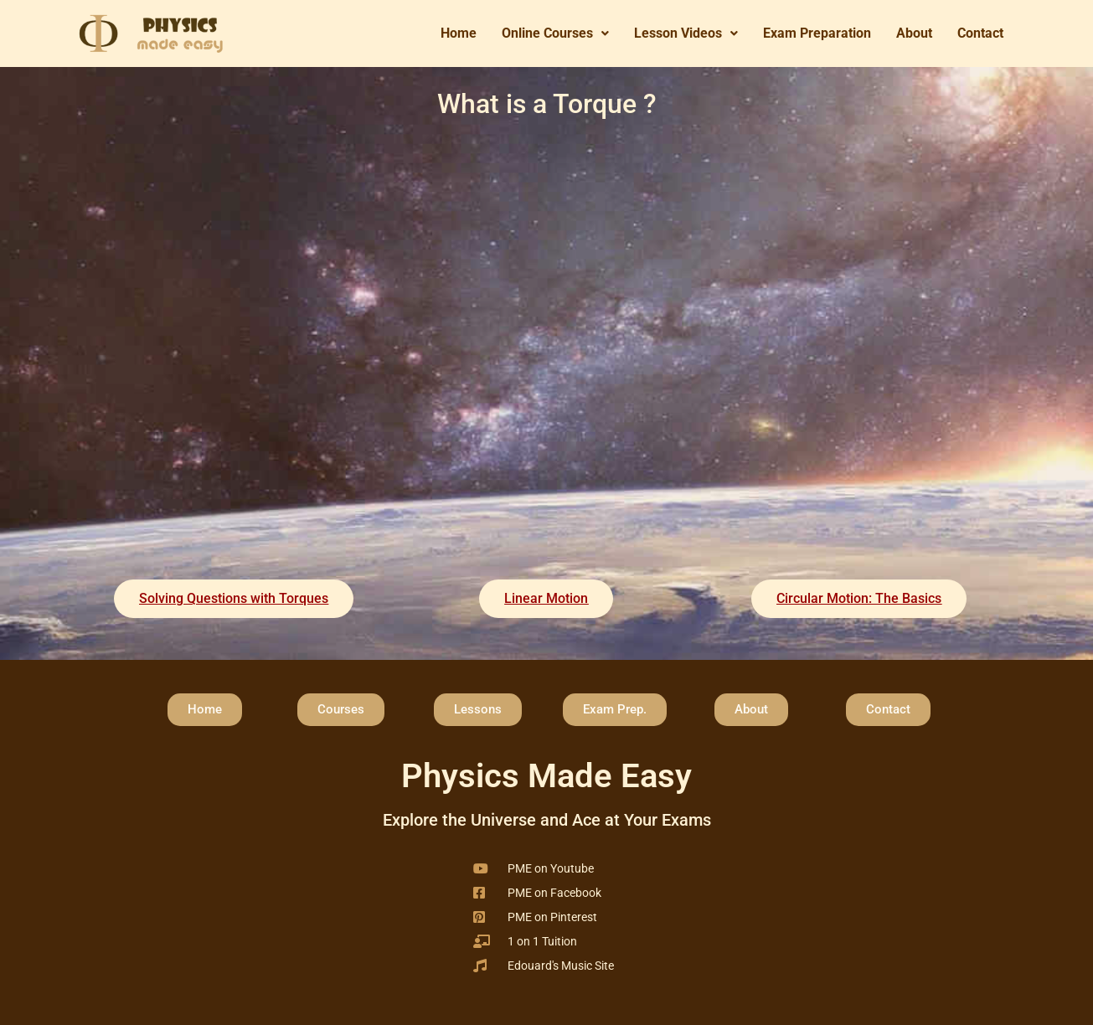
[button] (555, 33)
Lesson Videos (686, 33)
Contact (980, 33)
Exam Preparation (817, 33)
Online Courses (555, 33)
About (914, 33)
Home (459, 33)
